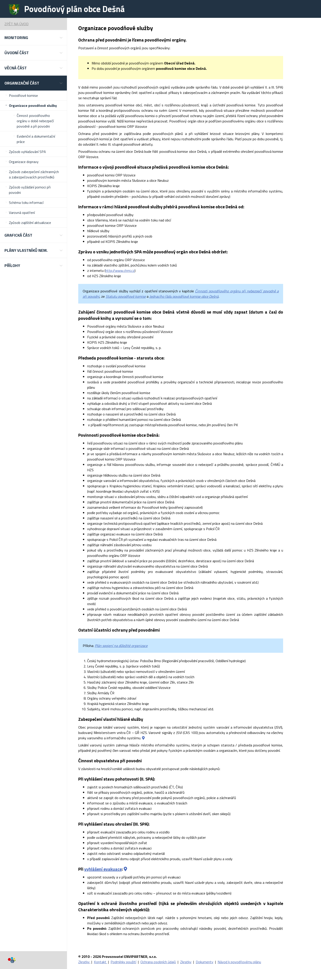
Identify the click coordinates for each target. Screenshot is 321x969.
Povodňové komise (23, 95)
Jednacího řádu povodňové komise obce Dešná (183, 296)
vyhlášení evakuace (103, 869)
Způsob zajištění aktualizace (30, 222)
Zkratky (84, 962)
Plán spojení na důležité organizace (121, 645)
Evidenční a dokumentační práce (36, 139)
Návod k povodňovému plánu (239, 962)
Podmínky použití (123, 962)
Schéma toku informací (26, 202)
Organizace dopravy (24, 161)
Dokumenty (204, 962)
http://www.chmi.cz (120, 270)
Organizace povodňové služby (33, 105)
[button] (33, 37)
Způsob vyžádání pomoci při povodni (30, 189)
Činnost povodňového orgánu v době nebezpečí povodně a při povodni (35, 121)
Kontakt (100, 962)
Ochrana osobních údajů (158, 962)
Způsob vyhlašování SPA (27, 151)
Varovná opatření (22, 212)
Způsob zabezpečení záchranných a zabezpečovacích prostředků (34, 174)
